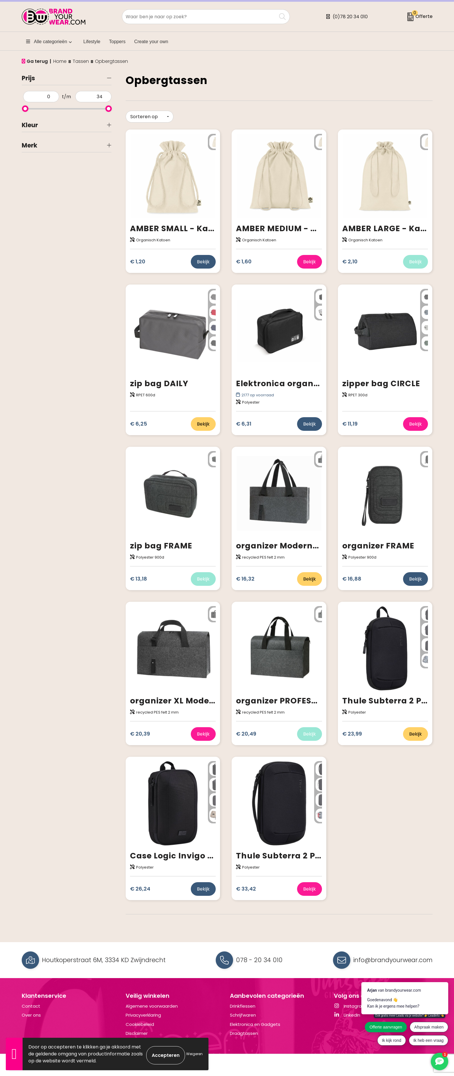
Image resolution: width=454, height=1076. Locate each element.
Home (60, 61)
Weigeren (194, 1053)
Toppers (117, 41)
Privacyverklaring (143, 1012)
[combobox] (199, 17)
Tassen (81, 61)
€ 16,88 (351, 576)
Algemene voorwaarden (152, 1003)
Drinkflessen (242, 1003)
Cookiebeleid (140, 1021)
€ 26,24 (140, 886)
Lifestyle (91, 41)
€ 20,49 (246, 731)
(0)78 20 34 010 (350, 17)
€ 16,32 (245, 576)
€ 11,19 (350, 421)
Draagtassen (244, 1031)
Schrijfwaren (243, 1012)
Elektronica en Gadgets (255, 1021)
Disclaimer (137, 1031)
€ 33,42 (246, 886)
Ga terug (37, 61)
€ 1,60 (244, 259)
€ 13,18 (138, 576)
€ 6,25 (138, 421)
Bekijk (203, 259)
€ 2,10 (350, 259)
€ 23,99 (352, 731)
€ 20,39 (140, 731)
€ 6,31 (243, 421)
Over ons (31, 1012)
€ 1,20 (137, 259)
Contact (31, 1003)
